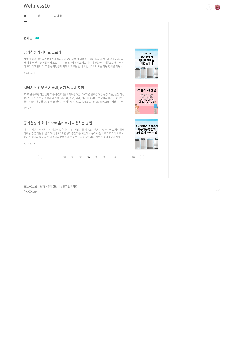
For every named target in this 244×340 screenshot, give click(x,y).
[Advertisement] (199, 94)
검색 (209, 7)
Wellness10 (37, 5)
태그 (40, 15)
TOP (217, 328)
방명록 (58, 15)
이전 (40, 157)
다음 (142, 157)
